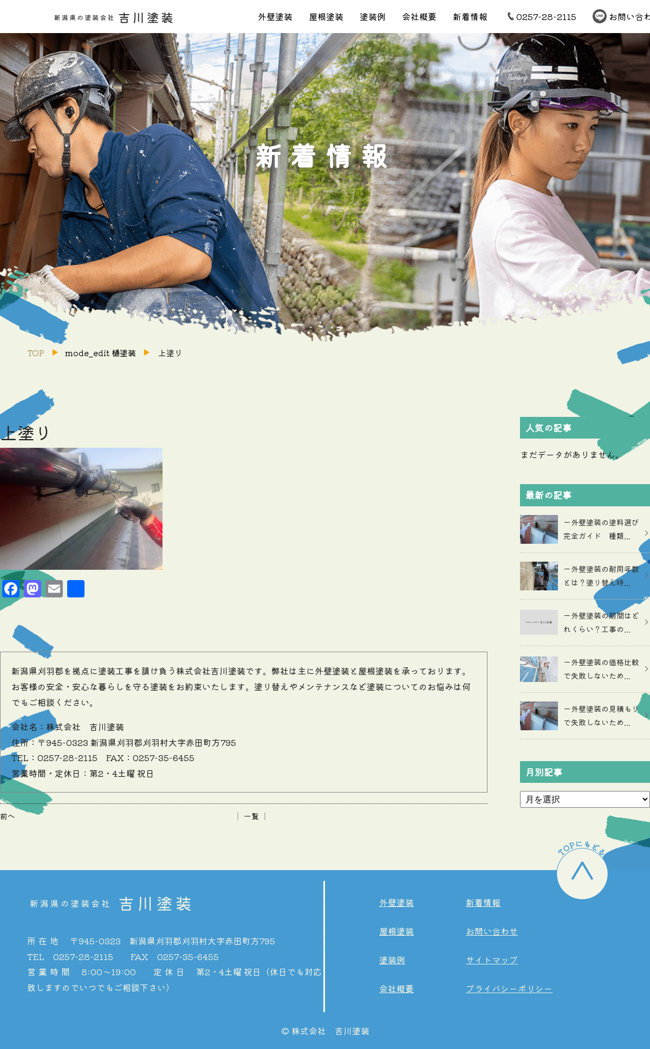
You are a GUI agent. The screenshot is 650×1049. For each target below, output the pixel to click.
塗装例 (373, 16)
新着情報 (470, 16)
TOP (35, 352)
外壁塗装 (275, 16)
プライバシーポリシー (509, 988)
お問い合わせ (492, 930)
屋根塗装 (326, 16)
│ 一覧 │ (251, 815)
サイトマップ (492, 959)
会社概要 (419, 16)
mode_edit (100, 352)
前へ (7, 815)
